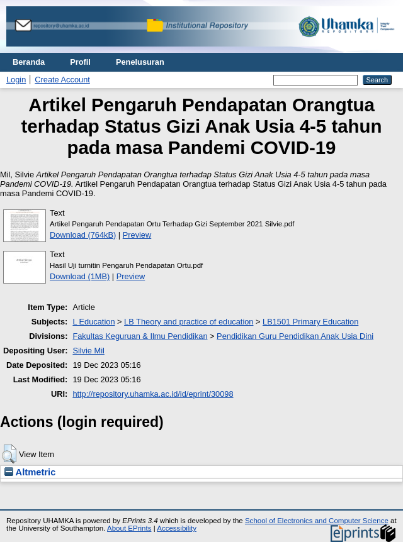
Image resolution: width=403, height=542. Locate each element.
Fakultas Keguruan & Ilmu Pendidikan (139, 336)
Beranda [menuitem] (29, 62)
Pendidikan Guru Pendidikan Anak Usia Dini (295, 336)
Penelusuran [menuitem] (140, 62)
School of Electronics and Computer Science (317, 520)
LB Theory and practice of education (188, 321)
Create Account (62, 79)
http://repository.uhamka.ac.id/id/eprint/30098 (152, 394)
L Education (93, 321)
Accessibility (176, 528)
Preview (137, 235)
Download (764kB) (83, 235)
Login (16, 79)
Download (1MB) (80, 276)
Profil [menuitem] (80, 62)
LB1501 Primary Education (310, 321)
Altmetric (29, 472)
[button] (9, 454)
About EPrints (129, 528)
